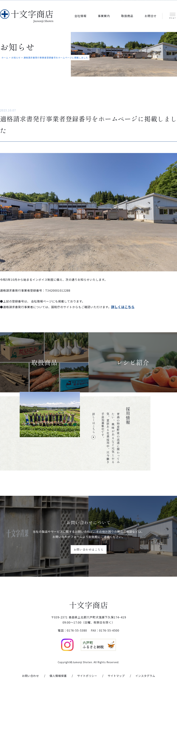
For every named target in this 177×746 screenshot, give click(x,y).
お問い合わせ (28, 729)
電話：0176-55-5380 (72, 683)
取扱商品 (127, 15)
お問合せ (151, 15)
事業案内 (104, 15)
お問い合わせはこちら (89, 590)
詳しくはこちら (93, 467)
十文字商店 (88, 652)
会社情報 (80, 15)
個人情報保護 (57, 729)
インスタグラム (147, 729)
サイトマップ (117, 729)
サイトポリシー (87, 729)
